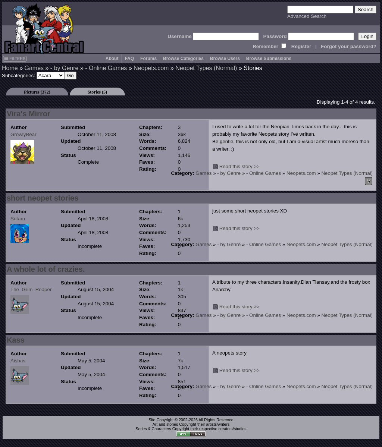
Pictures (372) (37, 92)
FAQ (129, 58)
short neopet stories (42, 198)
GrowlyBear (23, 134)
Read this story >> (239, 166)
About (112, 58)
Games (34, 68)
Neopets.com (151, 68)
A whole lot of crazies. (46, 269)
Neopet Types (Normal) (206, 68)
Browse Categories (183, 58)
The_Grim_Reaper (30, 289)
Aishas (17, 360)
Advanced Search (306, 16)
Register (301, 46)
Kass (16, 340)
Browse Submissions (268, 58)
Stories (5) (97, 92)
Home (10, 68)
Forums (148, 58)
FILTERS (14, 58)
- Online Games (106, 68)
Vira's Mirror (28, 114)
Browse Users (225, 58)
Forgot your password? (348, 46)
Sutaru (17, 218)
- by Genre (64, 68)
